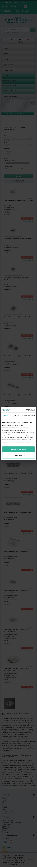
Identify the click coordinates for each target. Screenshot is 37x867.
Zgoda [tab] (5, 415)
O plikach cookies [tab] (28, 415)
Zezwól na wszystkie (18, 449)
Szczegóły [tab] (15, 415)
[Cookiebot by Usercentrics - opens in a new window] (26, 409)
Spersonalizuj (19, 455)
